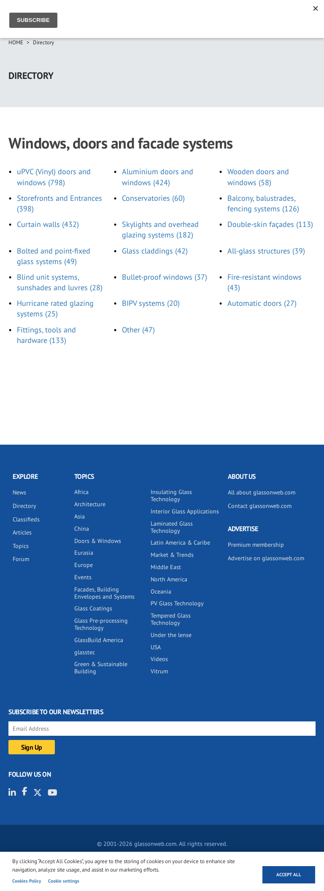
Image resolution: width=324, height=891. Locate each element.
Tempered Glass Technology (171, 619)
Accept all (288, 875)
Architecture (89, 504)
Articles (22, 532)
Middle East (166, 567)
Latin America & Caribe (180, 542)
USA (156, 647)
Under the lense (171, 635)
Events (83, 577)
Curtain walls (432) (48, 224)
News (19, 492)
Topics (21, 546)
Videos (159, 659)
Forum (21, 559)
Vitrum (159, 671)
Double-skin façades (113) (270, 224)
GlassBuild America (98, 640)
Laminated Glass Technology (172, 527)
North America (169, 579)
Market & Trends (172, 555)
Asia (79, 516)
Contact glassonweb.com (260, 506)
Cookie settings (63, 881)
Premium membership (256, 544)
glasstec (84, 652)
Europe (83, 565)
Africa (81, 492)
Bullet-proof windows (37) (164, 277)
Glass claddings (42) (155, 251)
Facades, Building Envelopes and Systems (104, 593)
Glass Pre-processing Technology (101, 624)
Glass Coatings (93, 608)
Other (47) (138, 330)
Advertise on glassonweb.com (266, 558)
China (81, 528)
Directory (43, 42)
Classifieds (26, 519)
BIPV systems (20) (151, 303)
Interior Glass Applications (185, 511)
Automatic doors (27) (262, 303)
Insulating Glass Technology (171, 495)
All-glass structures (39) (266, 251)
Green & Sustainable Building (100, 667)
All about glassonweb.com (261, 492)
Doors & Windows (97, 541)
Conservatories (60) (153, 198)
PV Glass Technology (177, 603)
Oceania (161, 591)
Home (15, 42)
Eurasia (83, 552)
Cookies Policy (26, 881)
